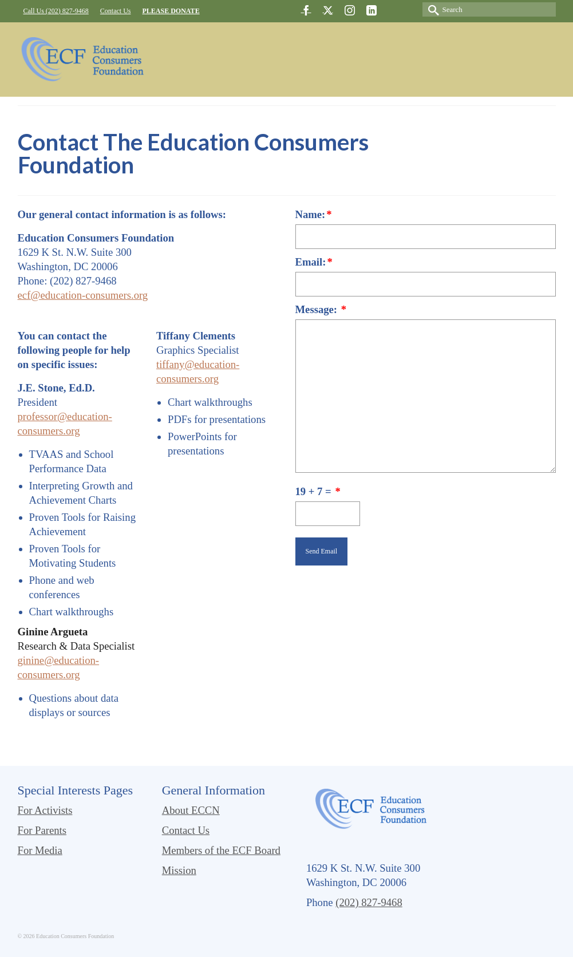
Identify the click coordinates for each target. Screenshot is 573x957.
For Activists (45, 810)
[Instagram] (350, 10)
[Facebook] (306, 10)
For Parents (42, 830)
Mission (179, 870)
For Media (40, 850)
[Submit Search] (431, 9)
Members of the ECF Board (221, 850)
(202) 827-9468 (368, 902)
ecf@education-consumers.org (83, 295)
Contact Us (186, 830)
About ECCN (191, 810)
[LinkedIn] (371, 10)
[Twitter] (328, 10)
